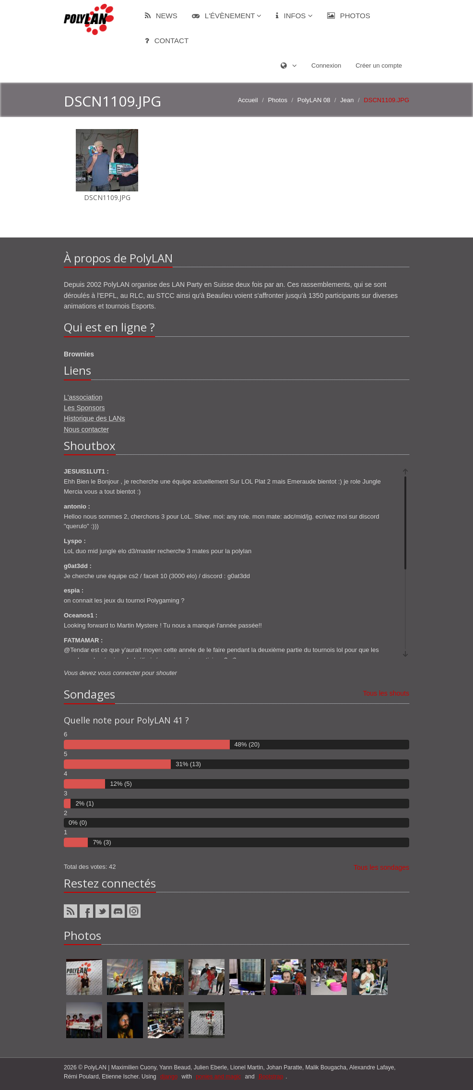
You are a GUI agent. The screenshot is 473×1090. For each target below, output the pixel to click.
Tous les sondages (381, 867)
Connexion (326, 65)
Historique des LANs (94, 418)
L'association (83, 397)
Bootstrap (271, 1076)
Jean (347, 100)
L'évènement (227, 16)
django (168, 1076)
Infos (294, 16)
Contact (167, 40)
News (161, 16)
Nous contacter (86, 429)
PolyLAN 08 (314, 100)
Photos (348, 16)
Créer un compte (378, 65)
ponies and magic (218, 1076)
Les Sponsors (84, 408)
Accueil (248, 100)
